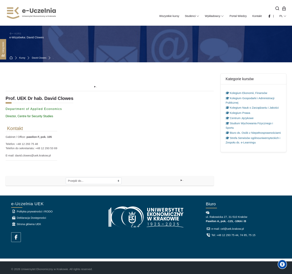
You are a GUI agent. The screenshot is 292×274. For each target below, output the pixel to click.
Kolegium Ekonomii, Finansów (246, 92)
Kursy (22, 58)
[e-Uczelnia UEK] (32, 12)
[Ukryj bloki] (3, 49)
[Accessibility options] (282, 264)
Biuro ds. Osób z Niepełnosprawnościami (253, 132)
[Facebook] (16, 237)
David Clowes (39, 58)
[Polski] (282, 16)
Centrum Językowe (240, 118)
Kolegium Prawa (238, 112)
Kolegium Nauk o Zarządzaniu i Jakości (252, 107)
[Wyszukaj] (277, 8)
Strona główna (11, 58)
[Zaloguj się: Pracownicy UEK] (284, 8)
